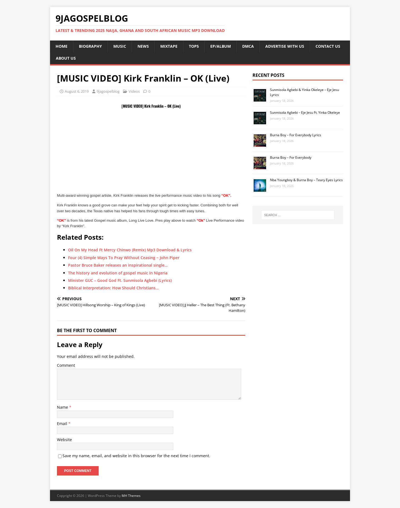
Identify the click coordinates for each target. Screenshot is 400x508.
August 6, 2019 (77, 91)
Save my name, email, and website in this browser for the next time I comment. (136, 455)
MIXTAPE (169, 46)
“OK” (61, 220)
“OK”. (226, 195)
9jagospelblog (108, 91)
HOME (62, 46)
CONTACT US (328, 46)
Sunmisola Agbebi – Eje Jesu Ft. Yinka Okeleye (305, 112)
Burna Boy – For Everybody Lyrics (295, 135)
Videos (134, 91)
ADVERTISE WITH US (284, 46)
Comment (66, 365)
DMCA (248, 46)
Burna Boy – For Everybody (290, 157)
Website (64, 439)
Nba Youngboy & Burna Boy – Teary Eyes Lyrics (306, 180)
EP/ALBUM (220, 46)
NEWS (143, 46)
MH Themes (131, 495)
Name (63, 407)
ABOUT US (66, 58)
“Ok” (200, 220)
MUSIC (119, 46)
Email (62, 423)
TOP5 (194, 46)
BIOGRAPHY (90, 46)
